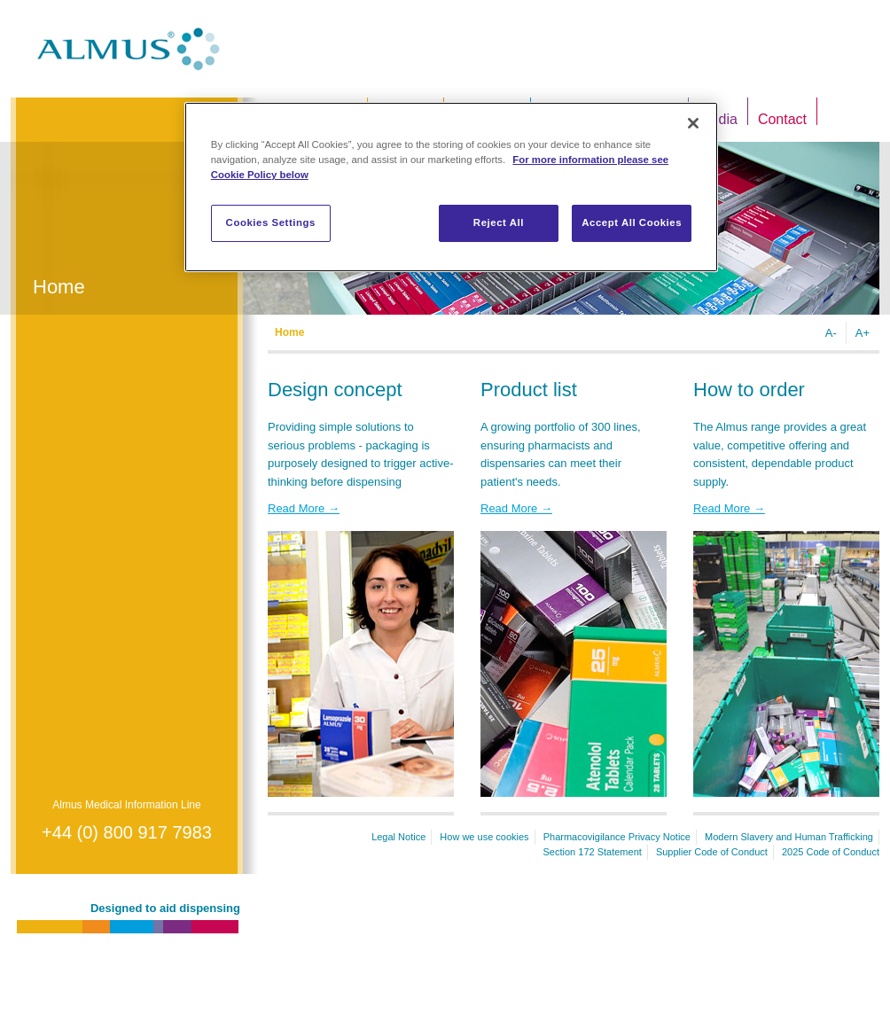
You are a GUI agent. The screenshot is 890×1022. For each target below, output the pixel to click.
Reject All (498, 222)
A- (831, 332)
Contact (782, 119)
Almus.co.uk (128, 49)
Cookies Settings (271, 222)
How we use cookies (484, 836)
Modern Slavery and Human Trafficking (789, 836)
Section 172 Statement (592, 851)
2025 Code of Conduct (830, 851)
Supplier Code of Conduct (712, 851)
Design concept (335, 389)
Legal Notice (398, 836)
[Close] (693, 123)
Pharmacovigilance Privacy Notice (617, 836)
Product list (528, 389)
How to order (749, 389)
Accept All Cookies (632, 222)
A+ (862, 332)
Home (289, 332)
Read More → (304, 508)
